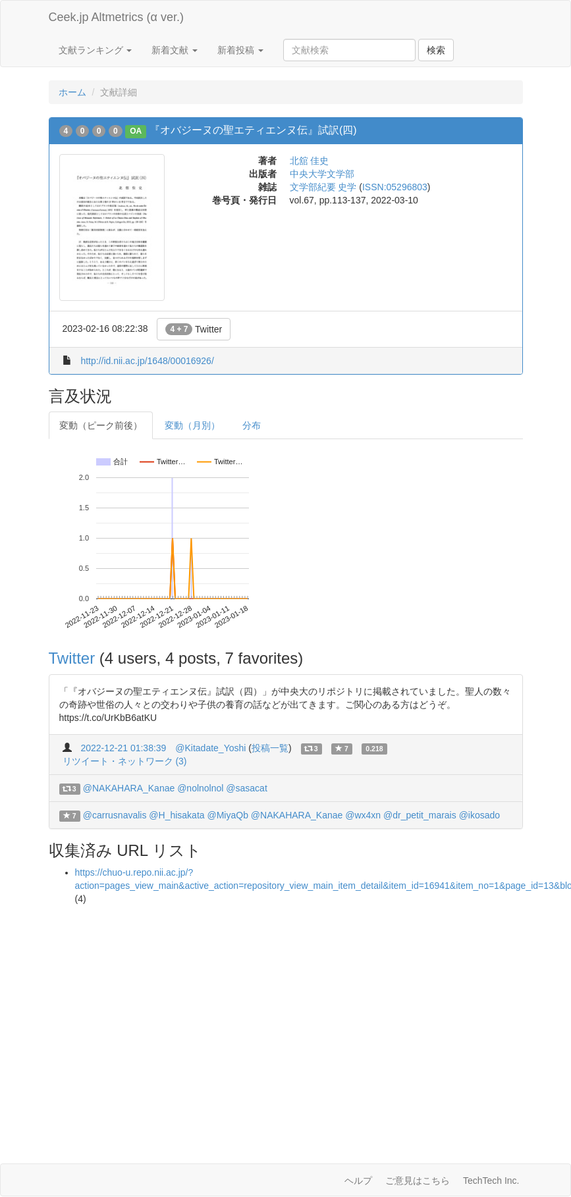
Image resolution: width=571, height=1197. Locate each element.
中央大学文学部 (322, 174)
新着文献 (174, 50)
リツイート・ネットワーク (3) (125, 761)
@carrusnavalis (115, 815)
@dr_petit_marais (419, 815)
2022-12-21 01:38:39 (123, 748)
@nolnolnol (200, 788)
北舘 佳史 (309, 160)
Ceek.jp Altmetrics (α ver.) (116, 17)
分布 (251, 425)
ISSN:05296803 (394, 187)
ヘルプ (358, 1180)
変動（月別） (192, 425)
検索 (436, 50)
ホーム (72, 92)
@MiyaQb (227, 815)
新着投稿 (240, 50)
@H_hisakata (176, 815)
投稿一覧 (270, 748)
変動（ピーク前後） (100, 425)
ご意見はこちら (417, 1180)
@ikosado (479, 815)
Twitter (193, 329)
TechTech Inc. (491, 1180)
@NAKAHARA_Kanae (129, 788)
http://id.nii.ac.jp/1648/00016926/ (146, 361)
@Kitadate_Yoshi (210, 748)
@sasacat (246, 788)
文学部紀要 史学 (323, 187)
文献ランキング (95, 50)
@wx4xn (363, 815)
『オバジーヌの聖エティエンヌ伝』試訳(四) (253, 130)
